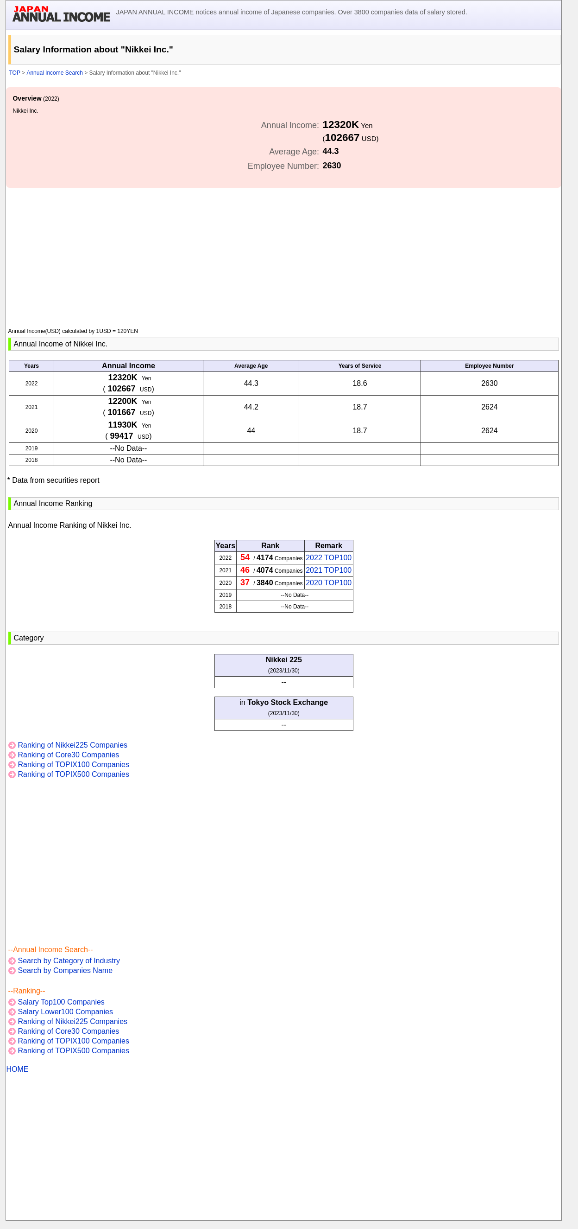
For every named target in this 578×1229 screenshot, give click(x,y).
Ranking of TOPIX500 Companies (73, 774)
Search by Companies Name (65, 970)
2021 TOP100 (329, 570)
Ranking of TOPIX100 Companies (73, 764)
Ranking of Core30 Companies (68, 755)
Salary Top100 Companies (61, 1002)
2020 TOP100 (329, 583)
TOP (14, 73)
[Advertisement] (283, 253)
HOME (17, 1069)
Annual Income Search (54, 73)
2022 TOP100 (329, 558)
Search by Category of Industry (69, 961)
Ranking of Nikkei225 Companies (72, 745)
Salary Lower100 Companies (65, 1012)
